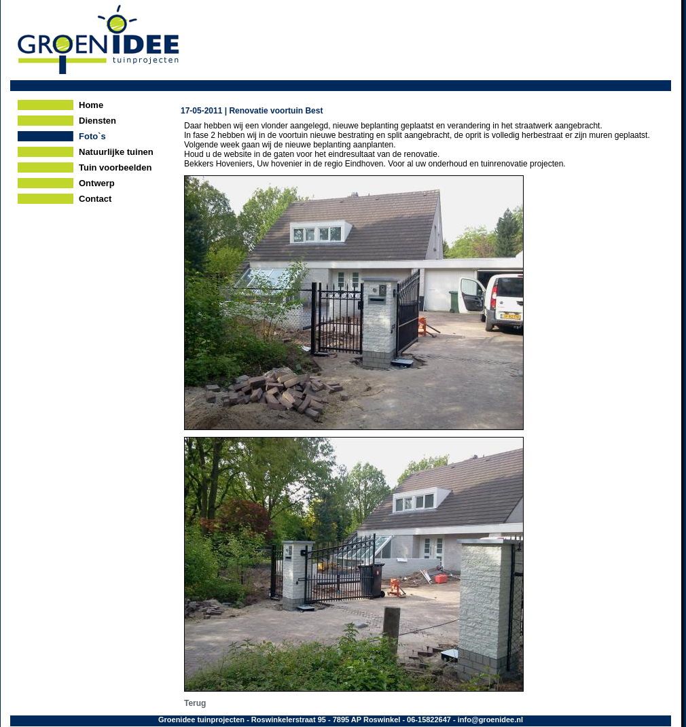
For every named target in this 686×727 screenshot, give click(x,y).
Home (91, 105)
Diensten (97, 121)
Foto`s (92, 136)
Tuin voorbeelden (115, 167)
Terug (195, 703)
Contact (95, 199)
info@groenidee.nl (490, 719)
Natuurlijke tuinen (116, 152)
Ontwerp (97, 183)
